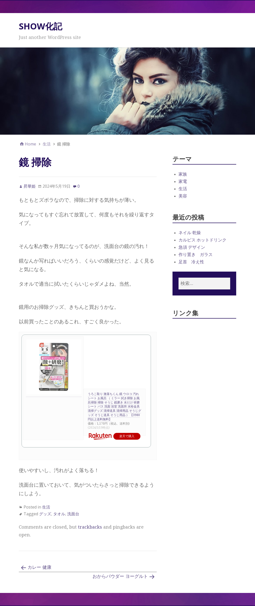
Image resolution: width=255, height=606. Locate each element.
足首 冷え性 (191, 261)
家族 (183, 174)
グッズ (45, 514)
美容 (183, 195)
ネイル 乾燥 (190, 232)
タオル (59, 514)
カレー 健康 (39, 567)
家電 (183, 181)
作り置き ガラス (196, 254)
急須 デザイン (192, 247)
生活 (46, 507)
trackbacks (90, 527)
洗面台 (73, 514)
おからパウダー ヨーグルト (120, 576)
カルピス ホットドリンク (202, 239)
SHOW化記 (40, 26)
